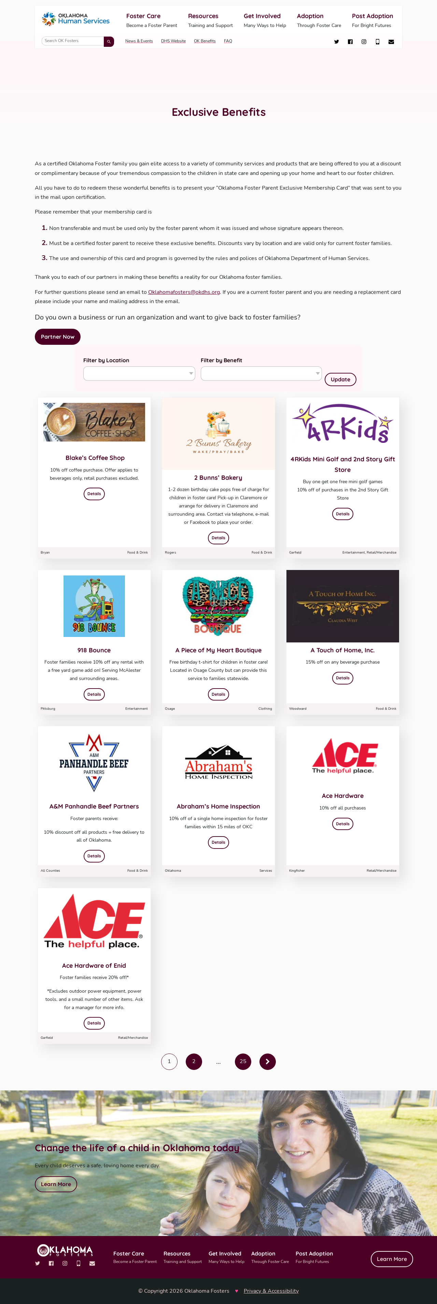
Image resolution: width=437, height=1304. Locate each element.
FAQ (228, 41)
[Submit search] (109, 42)
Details (96, 493)
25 (243, 1061)
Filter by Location (106, 360)
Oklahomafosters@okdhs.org (184, 292)
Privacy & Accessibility (271, 1291)
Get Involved (265, 20)
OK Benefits (205, 41)
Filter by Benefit (221, 360)
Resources (210, 20)
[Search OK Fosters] (78, 41)
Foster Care (151, 20)
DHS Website (173, 41)
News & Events (139, 41)
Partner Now (57, 336)
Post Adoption (372, 20)
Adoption (319, 20)
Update (340, 379)
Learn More (56, 1184)
